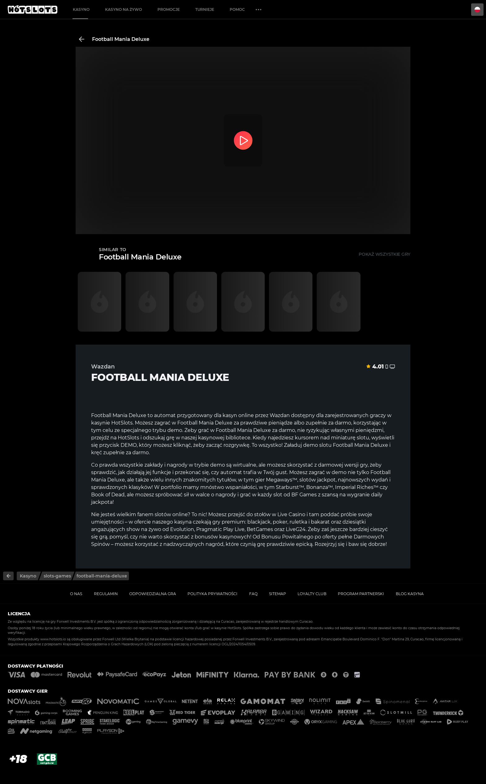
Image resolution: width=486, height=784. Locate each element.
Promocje (168, 9)
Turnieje (204, 9)
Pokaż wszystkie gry (384, 254)
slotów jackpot (317, 480)
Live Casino (291, 514)
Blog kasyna (410, 593)
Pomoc (237, 9)
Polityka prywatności (212, 593)
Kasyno (81, 9)
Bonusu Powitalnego (287, 537)
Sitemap (277, 593)
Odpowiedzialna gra (152, 593)
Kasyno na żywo (123, 9)
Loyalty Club (312, 593)
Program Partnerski (361, 593)
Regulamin (106, 593)
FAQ (253, 593)
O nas (76, 593)
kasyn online (238, 415)
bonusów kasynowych (222, 537)
